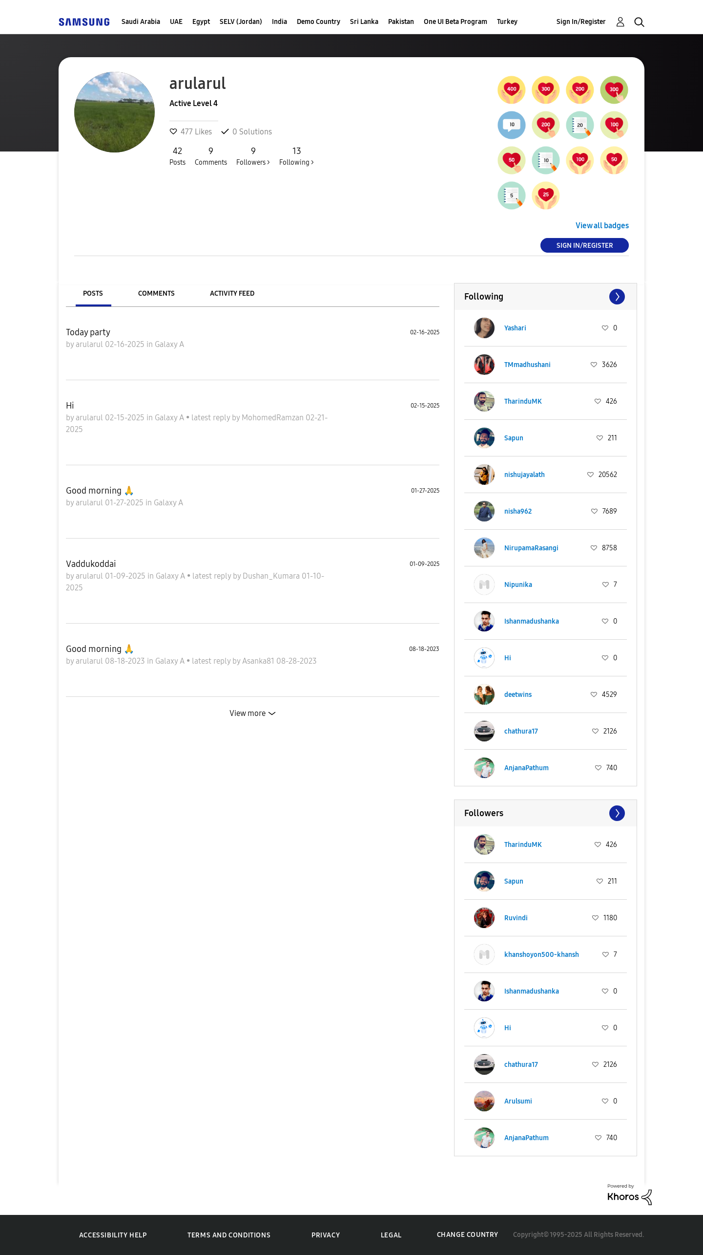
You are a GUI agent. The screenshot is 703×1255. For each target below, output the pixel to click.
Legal (391, 1235)
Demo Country (318, 22)
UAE (176, 22)
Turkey (507, 22)
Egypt (201, 22)
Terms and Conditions (228, 1235)
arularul (90, 344)
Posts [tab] (93, 293)
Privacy (325, 1235)
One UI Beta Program (455, 22)
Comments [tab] (156, 293)
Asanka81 (259, 661)
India (279, 22)
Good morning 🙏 (100, 490)
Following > (296, 156)
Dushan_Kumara (272, 576)
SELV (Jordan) (241, 22)
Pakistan (401, 22)
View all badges (602, 225)
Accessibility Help (113, 1235)
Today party (88, 332)
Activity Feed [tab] (232, 293)
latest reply (211, 417)
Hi (70, 405)
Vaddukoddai (91, 564)
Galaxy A (169, 344)
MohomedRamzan (274, 417)
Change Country (467, 1235)
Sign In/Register (581, 22)
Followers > (253, 156)
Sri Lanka (364, 22)
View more (247, 713)
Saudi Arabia (141, 22)
